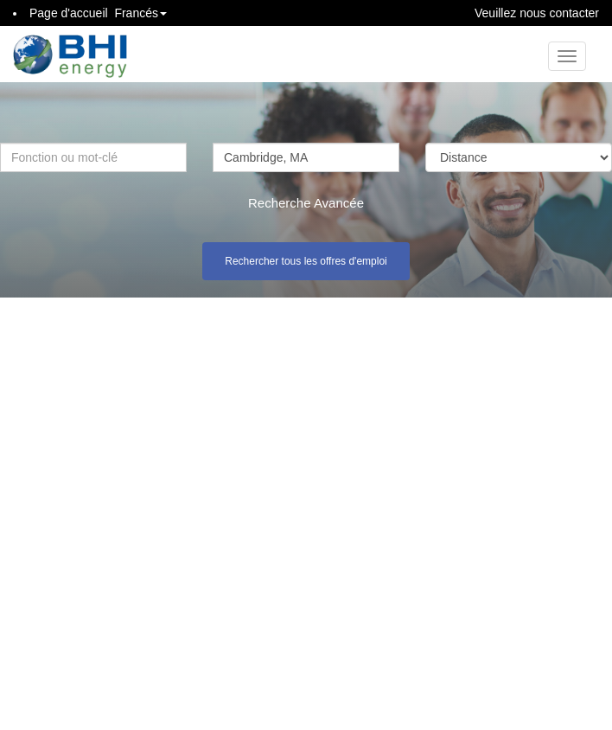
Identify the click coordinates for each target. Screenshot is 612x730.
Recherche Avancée (306, 202)
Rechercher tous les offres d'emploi (306, 261)
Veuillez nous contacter (537, 13)
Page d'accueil (68, 13)
